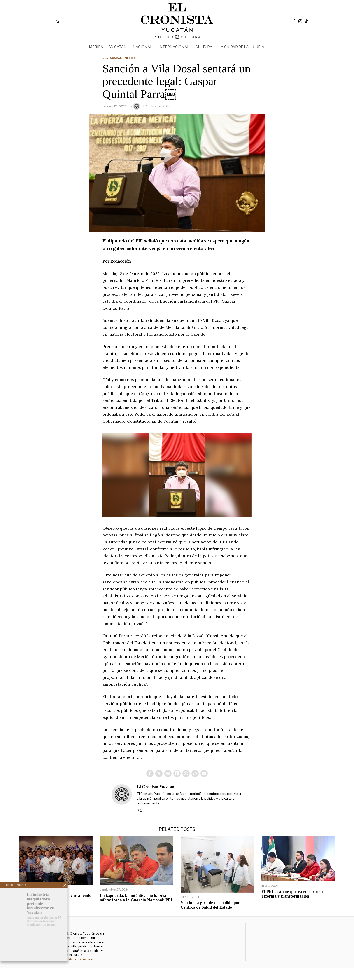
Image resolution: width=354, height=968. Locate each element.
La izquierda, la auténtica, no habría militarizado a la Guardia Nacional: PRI (136, 897)
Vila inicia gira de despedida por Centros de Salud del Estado (210, 905)
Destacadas (112, 57)
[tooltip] (294, 21)
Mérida (130, 57)
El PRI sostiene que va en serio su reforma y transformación (292, 894)
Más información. (81, 959)
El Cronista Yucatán (151, 106)
